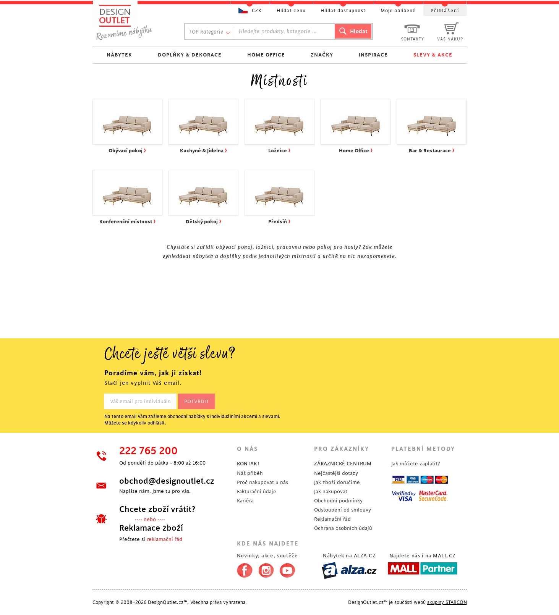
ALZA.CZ (365, 556)
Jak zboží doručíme (337, 482)
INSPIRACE (373, 55)
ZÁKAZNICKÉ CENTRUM (342, 463)
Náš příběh (250, 473)
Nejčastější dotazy (336, 473)
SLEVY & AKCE (432, 55)
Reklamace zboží (151, 528)
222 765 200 (148, 451)
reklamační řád (164, 539)
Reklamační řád (332, 519)
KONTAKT (248, 463)
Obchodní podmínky (338, 501)
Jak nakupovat (330, 491)
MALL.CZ (444, 556)
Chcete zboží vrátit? (157, 509)
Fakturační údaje (256, 491)
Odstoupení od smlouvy (342, 510)
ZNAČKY (322, 55)
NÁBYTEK (119, 55)
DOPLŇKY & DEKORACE (190, 55)
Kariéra (245, 501)
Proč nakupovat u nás (262, 482)
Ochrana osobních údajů (343, 528)
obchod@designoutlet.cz (166, 481)
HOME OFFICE (266, 55)
